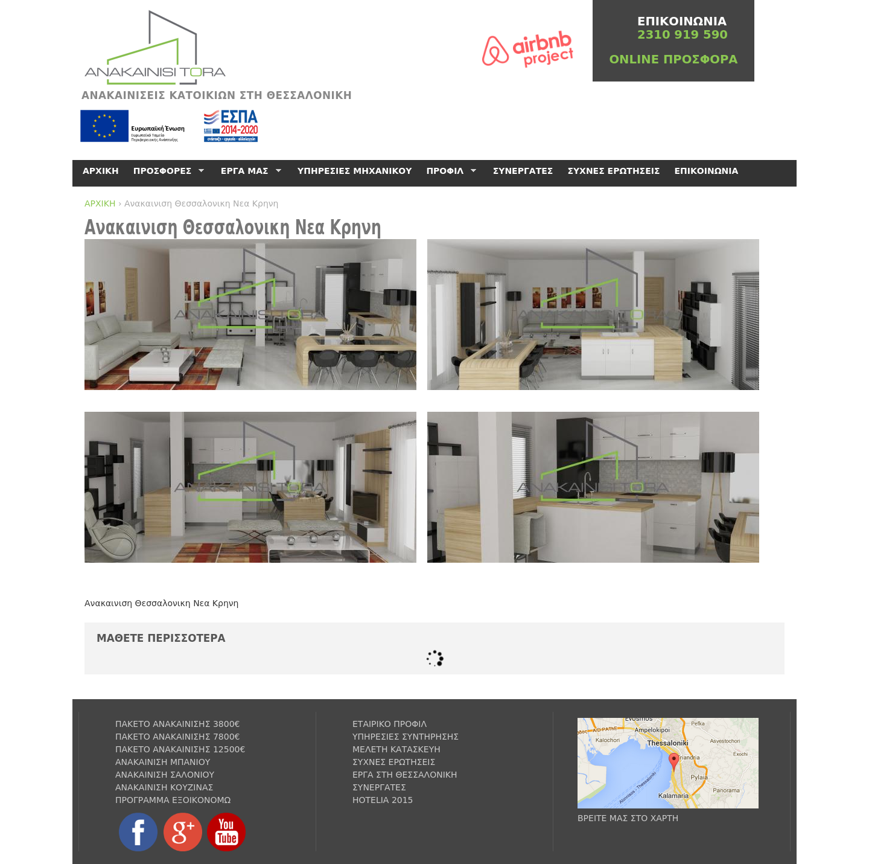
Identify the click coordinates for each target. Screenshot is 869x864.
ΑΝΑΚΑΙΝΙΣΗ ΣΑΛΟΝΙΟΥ (164, 774)
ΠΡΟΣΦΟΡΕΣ (167, 171)
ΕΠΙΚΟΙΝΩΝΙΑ (707, 171)
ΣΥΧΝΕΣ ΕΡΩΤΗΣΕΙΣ (613, 171)
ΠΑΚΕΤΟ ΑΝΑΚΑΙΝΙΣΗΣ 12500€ (180, 749)
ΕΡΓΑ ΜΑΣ (249, 171)
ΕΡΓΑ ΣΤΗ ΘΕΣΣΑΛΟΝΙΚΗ (404, 774)
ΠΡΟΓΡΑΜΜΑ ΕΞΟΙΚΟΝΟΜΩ (173, 800)
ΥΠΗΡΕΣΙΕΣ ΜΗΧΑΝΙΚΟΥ (355, 171)
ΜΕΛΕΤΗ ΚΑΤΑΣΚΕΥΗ (396, 749)
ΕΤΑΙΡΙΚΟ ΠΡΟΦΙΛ (389, 724)
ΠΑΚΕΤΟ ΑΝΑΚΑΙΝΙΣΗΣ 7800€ (177, 736)
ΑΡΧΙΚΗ (99, 203)
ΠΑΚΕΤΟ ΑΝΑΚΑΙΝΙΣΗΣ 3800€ (177, 724)
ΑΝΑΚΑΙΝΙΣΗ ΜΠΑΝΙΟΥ (162, 762)
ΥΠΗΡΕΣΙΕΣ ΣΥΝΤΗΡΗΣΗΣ (405, 736)
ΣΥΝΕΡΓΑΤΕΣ (523, 171)
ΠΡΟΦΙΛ (449, 171)
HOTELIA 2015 (382, 800)
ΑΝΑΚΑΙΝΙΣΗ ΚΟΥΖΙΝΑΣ (164, 787)
